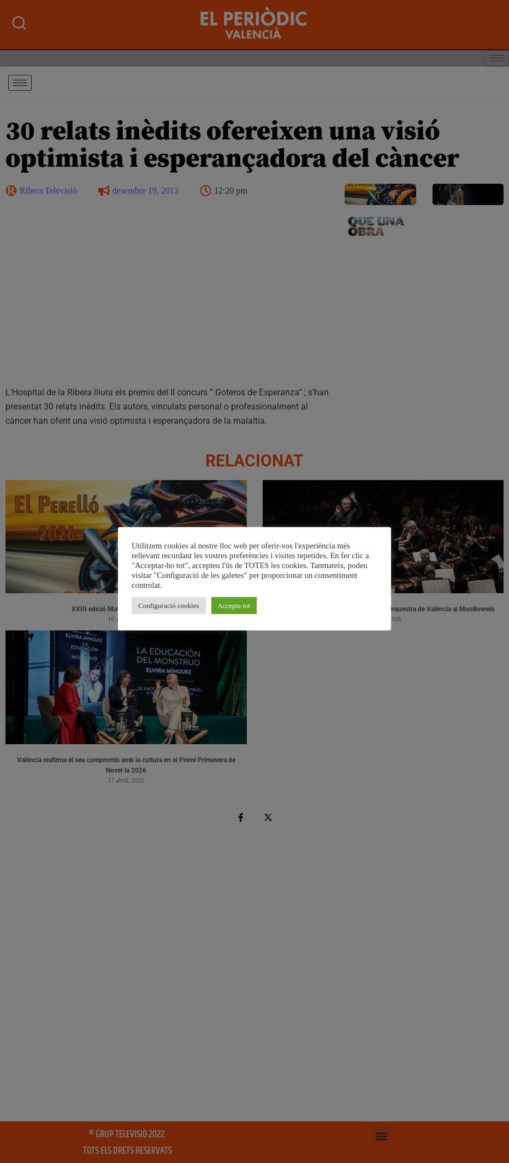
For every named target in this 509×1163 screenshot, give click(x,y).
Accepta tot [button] (234, 605)
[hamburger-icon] (20, 83)
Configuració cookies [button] (168, 605)
